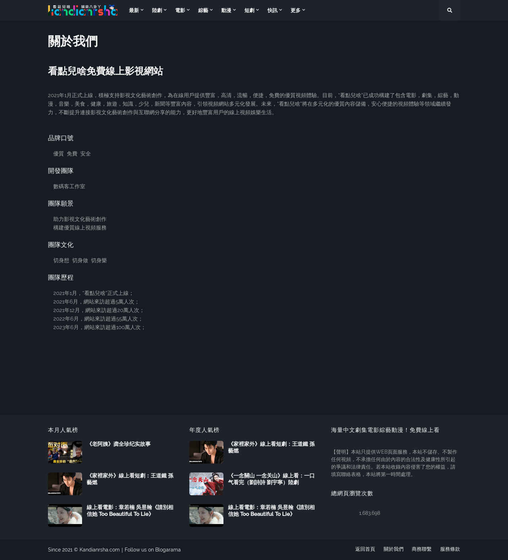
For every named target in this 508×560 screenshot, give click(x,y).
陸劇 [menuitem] (157, 10)
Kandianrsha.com (100, 550)
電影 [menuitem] (180, 10)
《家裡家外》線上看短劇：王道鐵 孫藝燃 (130, 479)
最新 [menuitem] (134, 10)
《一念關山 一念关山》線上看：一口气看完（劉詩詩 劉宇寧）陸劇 (271, 479)
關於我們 (393, 550)
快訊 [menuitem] (272, 10)
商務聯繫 (422, 550)
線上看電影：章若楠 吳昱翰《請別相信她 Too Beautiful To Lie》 (130, 511)
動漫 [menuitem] (226, 10)
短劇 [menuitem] (249, 10)
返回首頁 (365, 550)
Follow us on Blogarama (153, 550)
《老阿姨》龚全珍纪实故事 (119, 444)
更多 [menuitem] (296, 10)
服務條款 (450, 550)
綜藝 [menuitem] (203, 10)
